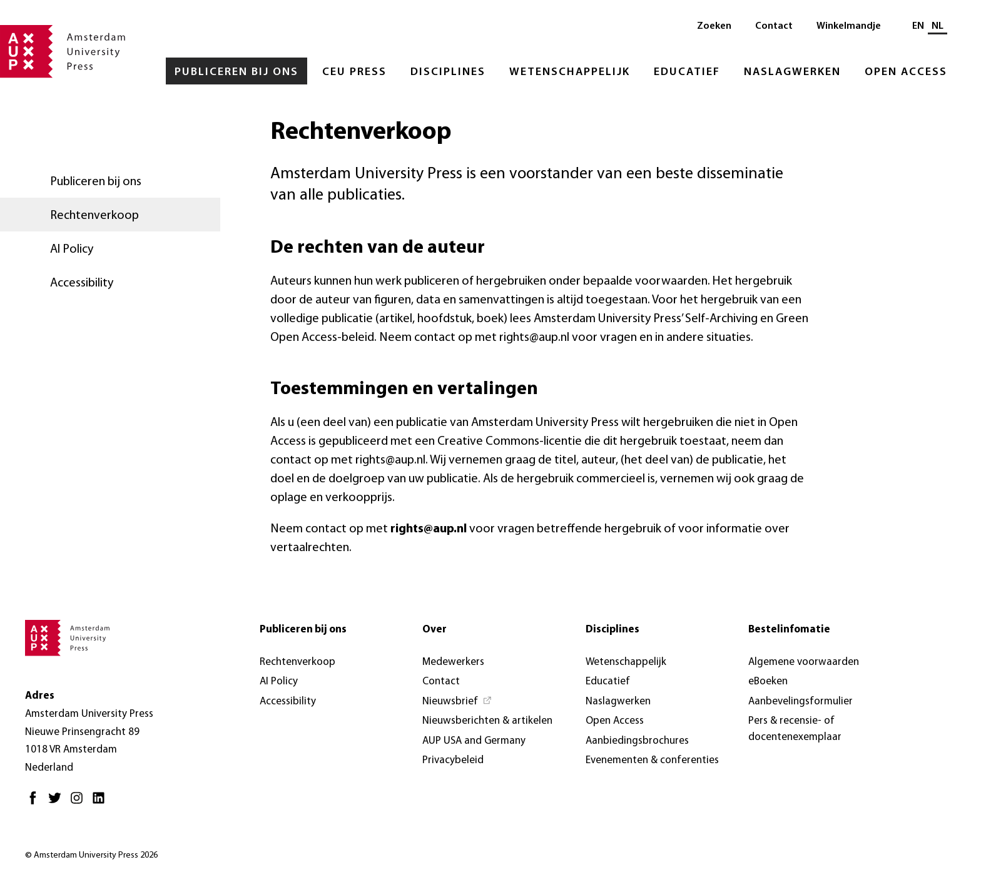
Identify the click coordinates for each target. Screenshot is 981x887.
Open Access (906, 72)
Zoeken (714, 26)
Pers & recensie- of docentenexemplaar (794, 729)
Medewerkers (453, 662)
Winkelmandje (848, 26)
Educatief (687, 72)
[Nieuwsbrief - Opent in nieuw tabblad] (457, 702)
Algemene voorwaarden (803, 662)
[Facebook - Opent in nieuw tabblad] (36, 803)
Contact (774, 26)
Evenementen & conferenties (652, 760)
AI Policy (71, 249)
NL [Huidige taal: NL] (937, 26)
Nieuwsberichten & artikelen (487, 721)
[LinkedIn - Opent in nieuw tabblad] (102, 803)
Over (434, 629)
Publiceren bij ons (236, 72)
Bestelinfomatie (789, 629)
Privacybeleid (453, 760)
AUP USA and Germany (474, 741)
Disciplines (447, 72)
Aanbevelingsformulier (800, 701)
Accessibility (81, 283)
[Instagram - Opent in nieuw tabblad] (80, 803)
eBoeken (768, 681)
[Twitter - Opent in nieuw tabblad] (58, 803)
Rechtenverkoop (94, 216)
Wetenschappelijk (569, 72)
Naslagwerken (792, 72)
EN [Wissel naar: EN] (918, 26)
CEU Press (354, 72)
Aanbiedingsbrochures (637, 741)
